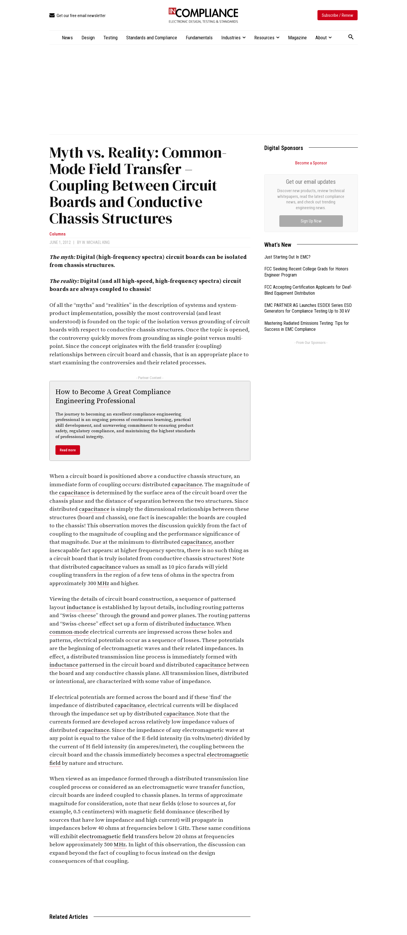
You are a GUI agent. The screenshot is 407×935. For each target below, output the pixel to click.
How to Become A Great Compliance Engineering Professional (113, 396)
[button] (351, 37)
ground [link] (140, 615)
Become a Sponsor (311, 163)
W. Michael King (96, 242)
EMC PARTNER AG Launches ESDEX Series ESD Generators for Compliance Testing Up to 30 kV (308, 243)
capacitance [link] (187, 484)
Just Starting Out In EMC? (287, 192)
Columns (57, 234)
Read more (68, 450)
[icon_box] (77, 16)
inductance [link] (81, 607)
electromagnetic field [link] (106, 836)
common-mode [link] (69, 632)
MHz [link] (103, 583)
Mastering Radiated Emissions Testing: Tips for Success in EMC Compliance (306, 261)
